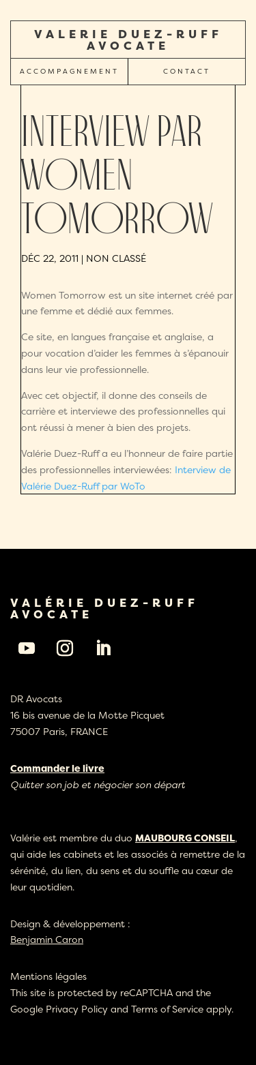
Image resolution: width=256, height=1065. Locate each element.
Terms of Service (167, 1008)
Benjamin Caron (46, 939)
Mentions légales (48, 976)
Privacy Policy (77, 1008)
